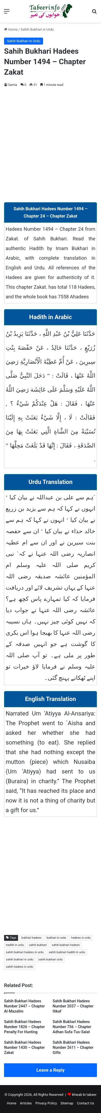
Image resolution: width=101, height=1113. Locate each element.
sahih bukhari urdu (51, 959)
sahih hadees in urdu (19, 967)
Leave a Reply (50, 1070)
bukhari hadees (31, 937)
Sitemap (67, 1103)
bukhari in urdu (56, 937)
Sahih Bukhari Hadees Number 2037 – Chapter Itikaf (73, 1006)
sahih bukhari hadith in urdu (67, 952)
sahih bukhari (38, 945)
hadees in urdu (80, 937)
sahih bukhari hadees (66, 945)
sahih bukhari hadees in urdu (25, 952)
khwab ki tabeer (84, 1095)
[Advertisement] (50, 143)
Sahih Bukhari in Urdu (37, 29)
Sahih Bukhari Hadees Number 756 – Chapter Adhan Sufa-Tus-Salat (72, 1027)
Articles (26, 1103)
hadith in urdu (15, 945)
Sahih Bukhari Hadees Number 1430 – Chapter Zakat (24, 1047)
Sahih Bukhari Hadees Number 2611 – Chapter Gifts (73, 1047)
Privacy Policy (46, 1103)
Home (11, 29)
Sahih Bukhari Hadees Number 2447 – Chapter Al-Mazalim (24, 1006)
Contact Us (85, 1103)
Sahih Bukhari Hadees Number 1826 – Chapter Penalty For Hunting (24, 1027)
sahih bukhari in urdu (19, 959)
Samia (12, 85)
